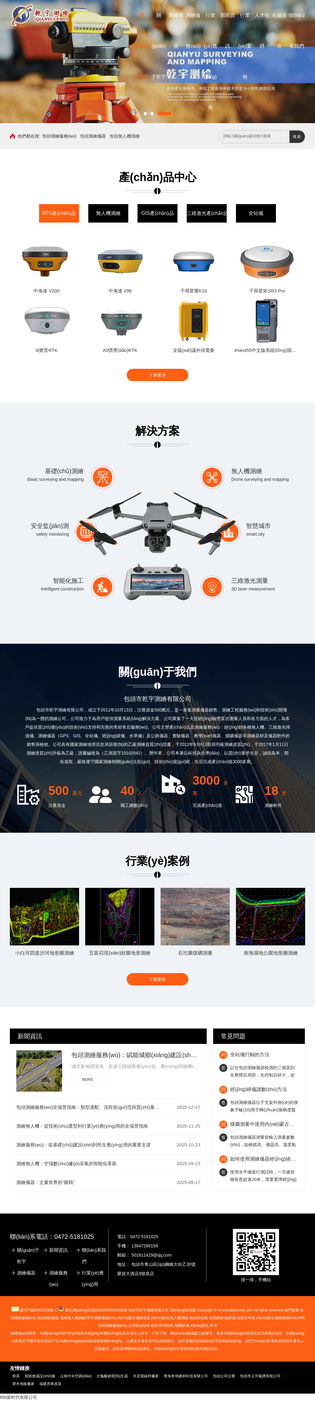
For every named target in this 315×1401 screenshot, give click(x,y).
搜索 (297, 137)
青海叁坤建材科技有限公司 (186, 1376)
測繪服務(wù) (58, 1278)
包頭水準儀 (246, 1318)
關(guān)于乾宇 (158, 46)
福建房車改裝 (50, 1384)
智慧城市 (258, 525)
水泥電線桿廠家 (146, 1376)
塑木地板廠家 (23, 1384)
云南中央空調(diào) (76, 1376)
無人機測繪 (108, 213)
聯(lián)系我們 (94, 1255)
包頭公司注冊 (224, 1376)
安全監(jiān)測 (50, 525)
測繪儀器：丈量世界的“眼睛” (45, 1182)
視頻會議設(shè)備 (40, 1376)
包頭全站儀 (198, 1318)
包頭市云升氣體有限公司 (260, 1376)
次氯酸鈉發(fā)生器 (112, 1376)
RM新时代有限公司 (18, 1397)
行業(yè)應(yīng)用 (93, 1278)
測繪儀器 (26, 1272)
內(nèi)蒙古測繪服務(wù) (276, 1318)
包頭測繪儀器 (93, 136)
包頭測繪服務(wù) (59, 136)
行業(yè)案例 (245, 46)
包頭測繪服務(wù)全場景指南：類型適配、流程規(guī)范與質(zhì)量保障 (89, 1107)
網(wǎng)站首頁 (141, 46)
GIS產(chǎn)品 (157, 213)
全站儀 (256, 213)
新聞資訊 (30, 1036)
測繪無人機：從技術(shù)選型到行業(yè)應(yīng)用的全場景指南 (82, 1126)
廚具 (16, 1376)
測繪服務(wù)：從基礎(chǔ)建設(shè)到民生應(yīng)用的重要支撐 (83, 1144)
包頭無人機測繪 (125, 136)
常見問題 (233, 1036)
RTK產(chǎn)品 (59, 213)
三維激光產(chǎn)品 (208, 213)
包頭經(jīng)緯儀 (222, 1318)
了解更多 (157, 374)
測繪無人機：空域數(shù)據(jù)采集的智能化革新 (66, 1163)
